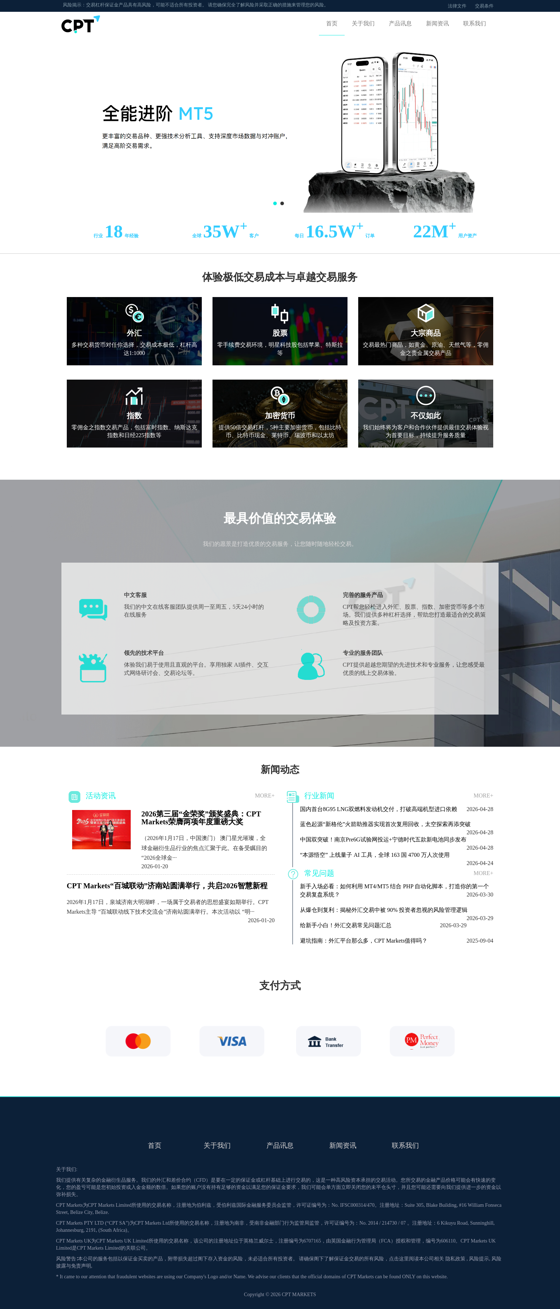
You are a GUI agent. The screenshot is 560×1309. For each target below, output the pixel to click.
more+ (265, 795)
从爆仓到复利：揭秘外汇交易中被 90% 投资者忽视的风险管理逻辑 (384, 911)
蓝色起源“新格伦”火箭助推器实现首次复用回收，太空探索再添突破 (385, 826)
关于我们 (363, 23)
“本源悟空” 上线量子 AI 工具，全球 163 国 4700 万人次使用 (375, 856)
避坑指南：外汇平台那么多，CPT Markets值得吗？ (364, 942)
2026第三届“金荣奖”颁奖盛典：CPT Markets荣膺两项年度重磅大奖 (201, 818)
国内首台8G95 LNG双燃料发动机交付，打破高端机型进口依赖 (378, 810)
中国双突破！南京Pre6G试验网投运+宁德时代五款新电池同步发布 (383, 841)
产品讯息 (400, 23)
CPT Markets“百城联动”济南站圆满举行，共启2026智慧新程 (167, 885)
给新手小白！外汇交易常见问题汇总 (345, 927)
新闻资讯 (437, 23)
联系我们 (474, 23)
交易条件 (484, 6)
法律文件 (457, 6)
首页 (332, 23)
